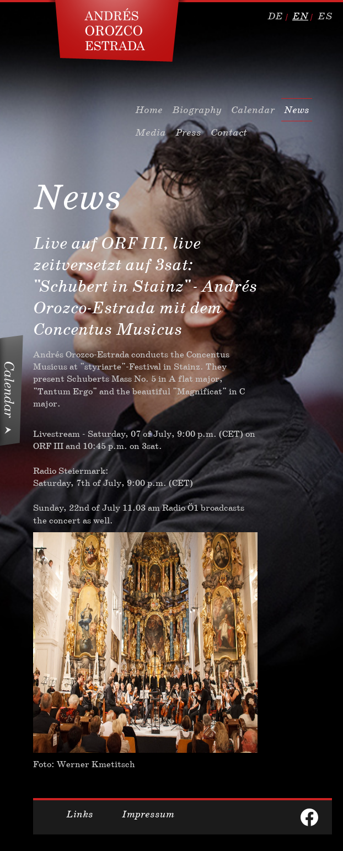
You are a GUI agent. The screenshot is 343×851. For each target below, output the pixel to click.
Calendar (253, 109)
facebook (309, 817)
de (275, 16)
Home (149, 109)
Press (188, 132)
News (296, 109)
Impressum (148, 814)
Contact (229, 132)
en (300, 16)
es (325, 16)
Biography (197, 109)
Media (150, 132)
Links (79, 814)
